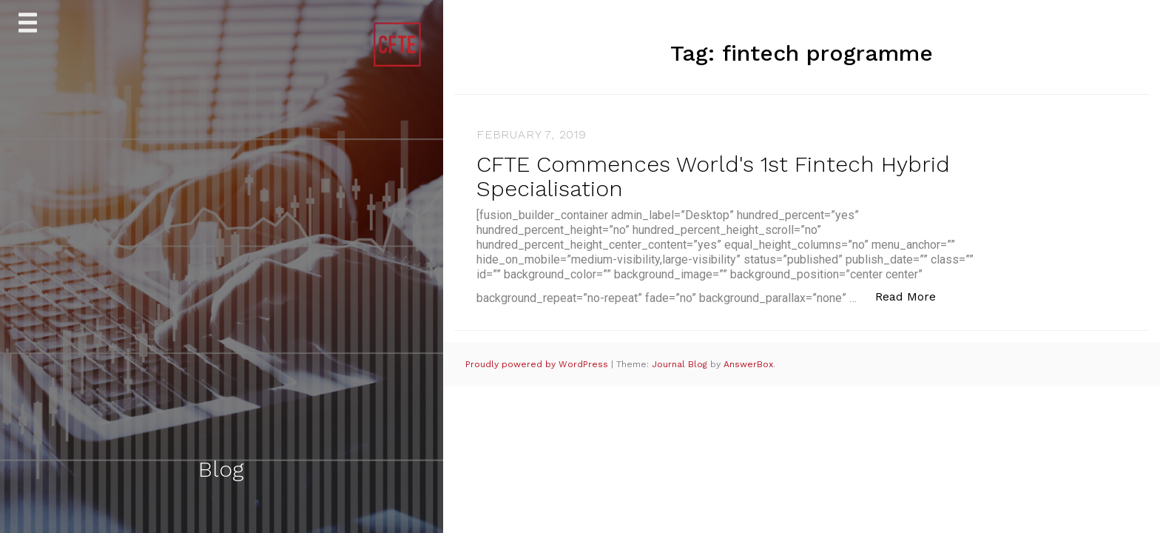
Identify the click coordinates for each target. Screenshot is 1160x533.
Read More (913, 296)
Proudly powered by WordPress (538, 364)
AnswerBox (748, 364)
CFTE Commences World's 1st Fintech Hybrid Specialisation (713, 176)
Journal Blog (681, 364)
